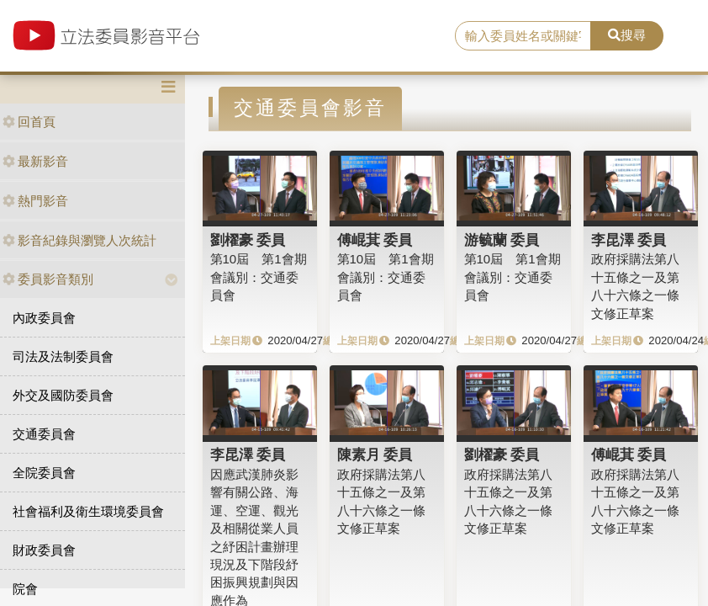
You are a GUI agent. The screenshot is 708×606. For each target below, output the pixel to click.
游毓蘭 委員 (502, 239)
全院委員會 (44, 472)
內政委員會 (44, 318)
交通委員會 (44, 434)
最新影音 (35, 161)
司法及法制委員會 (63, 356)
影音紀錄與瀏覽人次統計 (79, 240)
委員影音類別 (48, 279)
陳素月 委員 (375, 454)
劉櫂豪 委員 (248, 239)
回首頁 (29, 121)
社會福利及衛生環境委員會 (88, 511)
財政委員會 (44, 550)
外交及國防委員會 (63, 395)
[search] (523, 36)
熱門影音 (35, 201)
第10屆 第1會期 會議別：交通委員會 (258, 277)
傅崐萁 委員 (375, 239)
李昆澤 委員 (629, 239)
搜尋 (627, 35)
